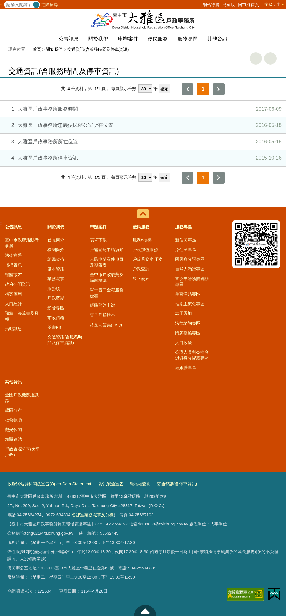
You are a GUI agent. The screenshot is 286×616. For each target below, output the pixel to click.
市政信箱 (55, 317)
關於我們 (98, 39)
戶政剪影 (55, 298)
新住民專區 (185, 239)
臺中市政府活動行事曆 (22, 242)
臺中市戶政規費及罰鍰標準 (106, 277)
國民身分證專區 (189, 259)
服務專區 (188, 39)
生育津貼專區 (187, 294)
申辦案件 (128, 39)
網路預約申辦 (102, 305)
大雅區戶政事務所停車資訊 (143, 157)
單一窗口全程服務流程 (106, 292)
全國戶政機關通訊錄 (22, 398)
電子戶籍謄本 (102, 315)
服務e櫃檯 (142, 239)
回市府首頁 (248, 4)
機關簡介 (55, 249)
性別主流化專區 (189, 303)
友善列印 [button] (256, 58)
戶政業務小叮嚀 (147, 259)
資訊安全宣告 (111, 483)
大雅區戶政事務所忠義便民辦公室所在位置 (143, 125)
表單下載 (98, 239)
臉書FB (54, 327)
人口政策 (183, 342)
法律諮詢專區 (187, 323)
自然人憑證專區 (189, 269)
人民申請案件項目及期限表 (106, 262)
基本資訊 (55, 269)
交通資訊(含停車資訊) (177, 483)
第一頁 (187, 89)
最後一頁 (219, 89)
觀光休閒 (13, 429)
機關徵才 (13, 274)
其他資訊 (217, 39)
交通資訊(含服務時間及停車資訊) (98, 49)
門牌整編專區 (187, 332)
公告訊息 (69, 39)
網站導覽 (211, 4)
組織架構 (55, 259)
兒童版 (228, 4)
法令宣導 (13, 255)
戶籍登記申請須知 (106, 249)
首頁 (37, 49)
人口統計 (13, 303)
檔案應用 (13, 294)
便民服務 (158, 39)
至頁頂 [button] (145, 610)
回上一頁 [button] (270, 58)
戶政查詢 (141, 269)
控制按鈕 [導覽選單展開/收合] (143, 213)
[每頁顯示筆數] (145, 88)
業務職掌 (55, 278)
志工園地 (183, 313)
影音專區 (55, 307)
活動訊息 (13, 328)
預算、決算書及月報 (22, 316)
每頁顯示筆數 (123, 88)
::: (2, 3)
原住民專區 (185, 249)
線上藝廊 (141, 278)
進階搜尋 (49, 5)
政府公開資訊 (17, 284)
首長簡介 (55, 239)
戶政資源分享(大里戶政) (22, 452)
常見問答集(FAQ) (106, 324)
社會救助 (13, 419)
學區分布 (13, 410)
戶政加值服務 (145, 249)
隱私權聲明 (140, 483)
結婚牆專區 (185, 367)
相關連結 (13, 439)
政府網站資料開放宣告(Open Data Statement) (50, 483)
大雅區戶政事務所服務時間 (143, 108)
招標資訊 (13, 265)
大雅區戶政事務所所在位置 (143, 141)
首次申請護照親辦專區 (192, 281)
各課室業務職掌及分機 (93, 514)
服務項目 (55, 288)
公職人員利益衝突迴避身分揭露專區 (192, 355)
